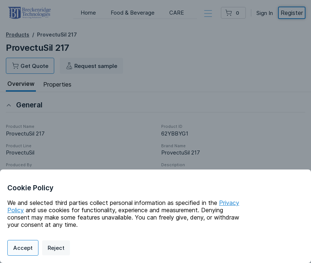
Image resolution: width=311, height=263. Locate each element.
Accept (23, 247)
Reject (56, 247)
